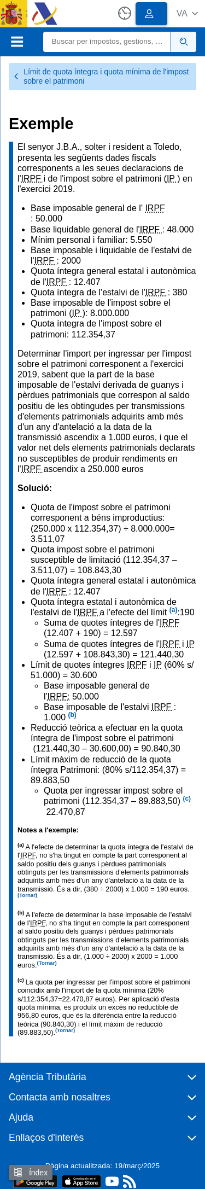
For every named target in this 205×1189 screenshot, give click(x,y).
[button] (187, 13)
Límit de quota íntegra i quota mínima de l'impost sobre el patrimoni (101, 76)
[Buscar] (107, 42)
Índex (31, 1172)
